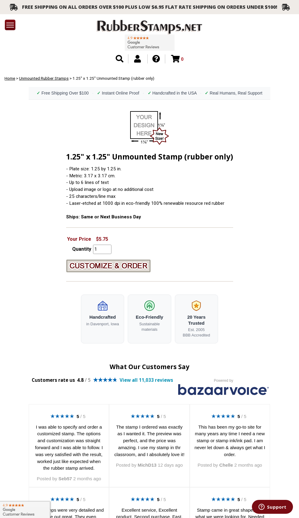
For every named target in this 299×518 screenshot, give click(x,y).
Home (10, 78)
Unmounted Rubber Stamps (44, 78)
